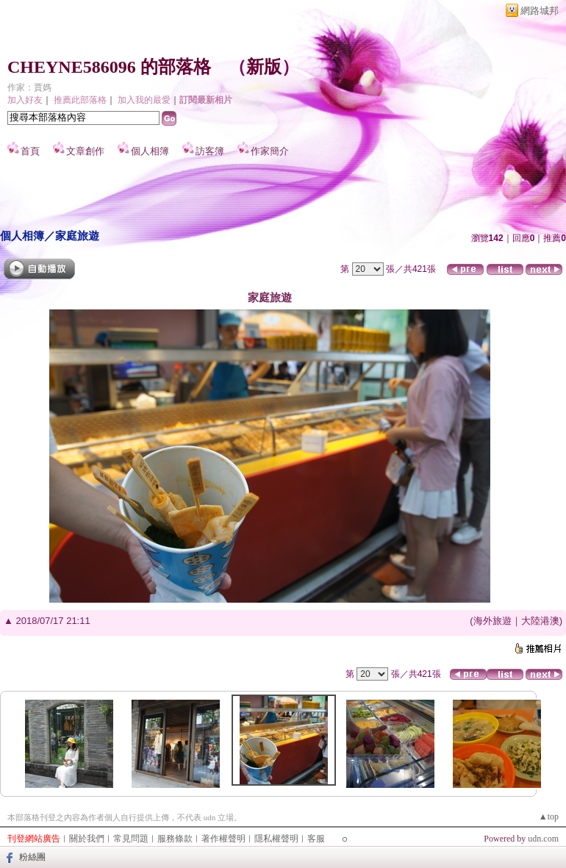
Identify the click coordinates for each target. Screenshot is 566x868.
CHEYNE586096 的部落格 (109, 66)
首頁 (30, 151)
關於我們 (86, 838)
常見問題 (130, 838)
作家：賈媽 (29, 87)
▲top (549, 816)
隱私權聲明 (276, 838)
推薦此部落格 (80, 100)
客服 (316, 838)
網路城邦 (539, 10)
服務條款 (175, 838)
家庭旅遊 (77, 235)
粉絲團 (32, 857)
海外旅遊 (492, 620)
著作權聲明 (223, 838)
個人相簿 (150, 151)
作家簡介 (270, 151)
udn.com (543, 838)
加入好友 (25, 100)
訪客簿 (210, 151)
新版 (264, 66)
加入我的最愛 (144, 100)
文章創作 (85, 151)
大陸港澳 (540, 620)
